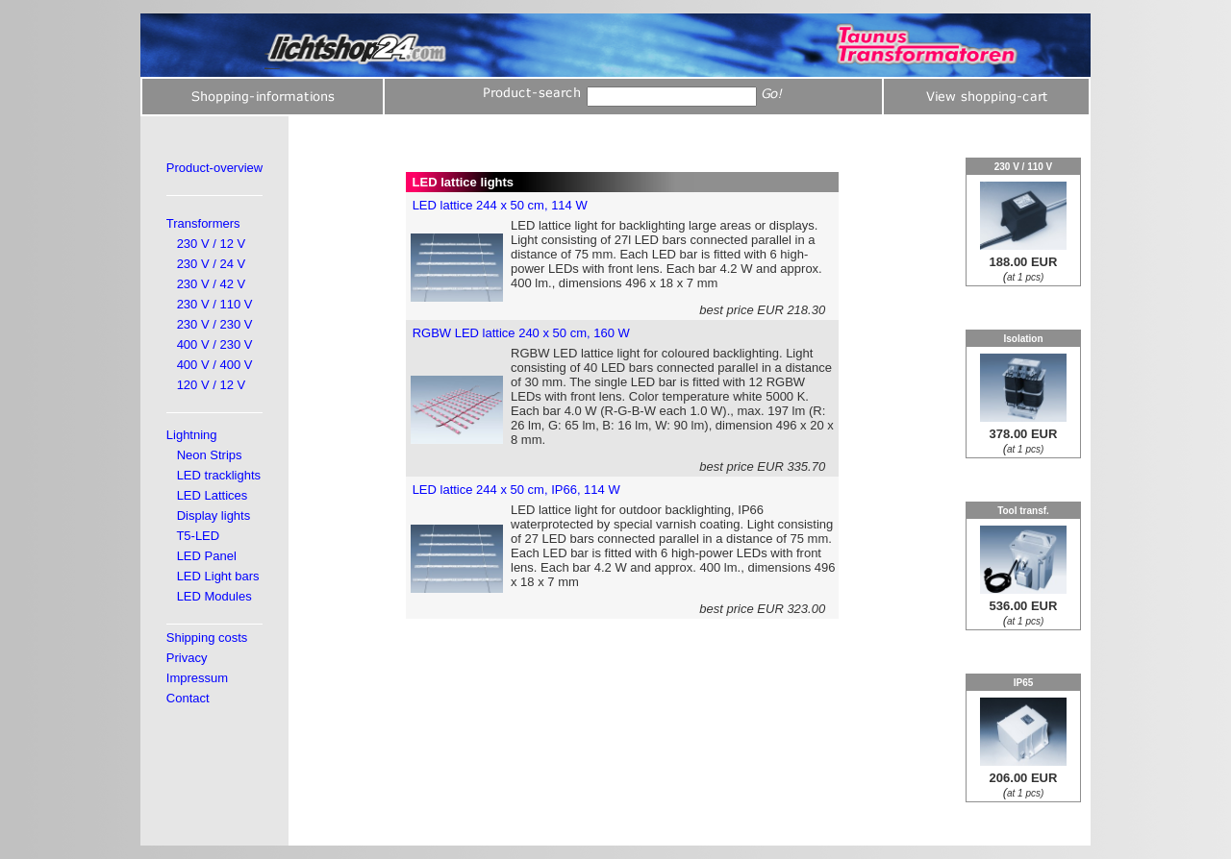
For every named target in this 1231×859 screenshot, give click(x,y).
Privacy (187, 657)
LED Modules (214, 596)
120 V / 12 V (211, 385)
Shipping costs (207, 637)
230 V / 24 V (211, 264)
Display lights (214, 515)
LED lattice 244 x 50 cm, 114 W (500, 205)
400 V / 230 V (215, 344)
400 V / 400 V (215, 364)
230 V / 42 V (211, 284)
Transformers (203, 223)
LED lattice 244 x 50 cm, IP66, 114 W (516, 489)
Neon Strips (209, 455)
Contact (188, 698)
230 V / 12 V (211, 243)
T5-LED (197, 535)
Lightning (191, 435)
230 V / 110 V (215, 304)
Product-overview (214, 167)
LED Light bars (218, 576)
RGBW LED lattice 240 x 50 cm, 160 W (521, 333)
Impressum (197, 678)
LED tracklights (219, 475)
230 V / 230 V (215, 324)
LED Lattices (212, 495)
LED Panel (207, 556)
